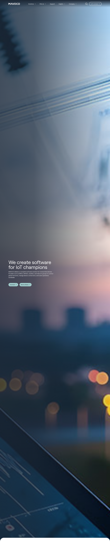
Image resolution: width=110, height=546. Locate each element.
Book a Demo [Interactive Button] (25, 284)
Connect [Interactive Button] (12, 284)
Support (52, 4)
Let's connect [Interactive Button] (94, 4)
